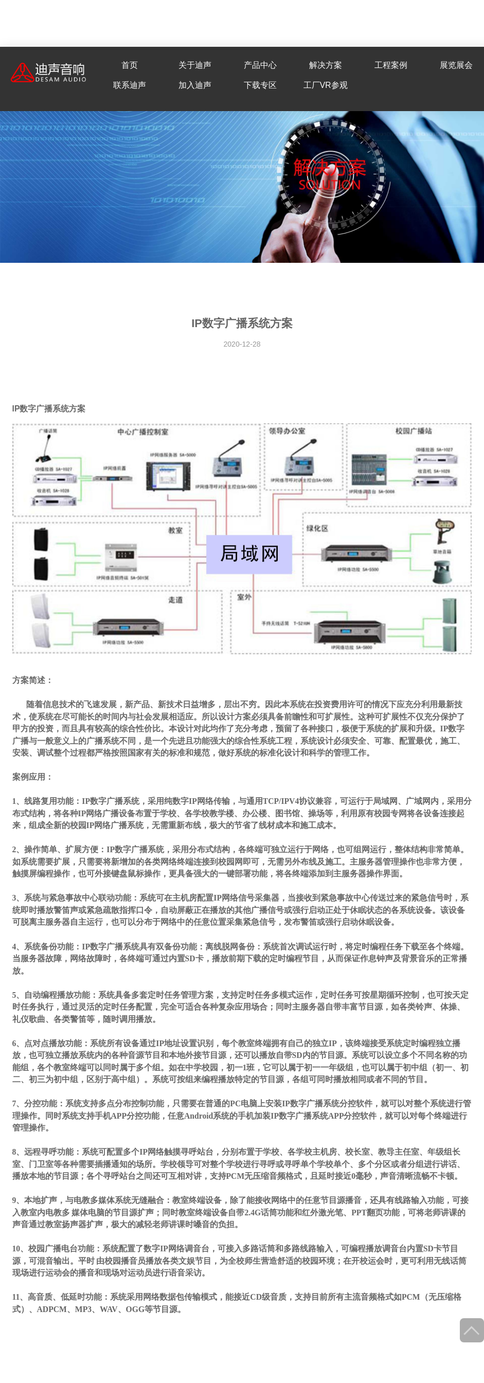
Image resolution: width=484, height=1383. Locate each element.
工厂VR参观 (325, 85)
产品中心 (260, 65)
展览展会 (456, 65)
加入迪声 (194, 85)
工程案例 (390, 65)
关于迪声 (194, 65)
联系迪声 (129, 85)
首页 (129, 65)
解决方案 (325, 65)
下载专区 (260, 85)
